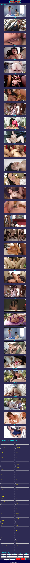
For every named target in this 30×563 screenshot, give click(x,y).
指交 (1, 503)
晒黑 (16, 523)
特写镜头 (2, 469)
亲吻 (1, 532)
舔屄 (16, 474)
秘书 (16, 486)
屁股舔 (17, 484)
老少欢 (17, 452)
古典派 (17, 542)
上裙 (16, 540)
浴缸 (1, 445)
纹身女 (17, 525)
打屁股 (17, 503)
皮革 (1, 537)
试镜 (1, 464)
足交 (1, 508)
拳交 (1, 506)
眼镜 (1, 513)
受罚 (16, 469)
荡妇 (16, 498)
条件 (10, 560)
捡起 (16, 459)
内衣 (1, 540)
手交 (1, 518)
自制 (1, 525)
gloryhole (2, 515)
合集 (1, 472)
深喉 (1, 479)
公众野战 (17, 467)
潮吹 (16, 508)
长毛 (1, 542)
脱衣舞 (17, 515)
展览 (1, 491)
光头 (1, 442)
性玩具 (17, 489)
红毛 (16, 479)
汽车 (1, 459)
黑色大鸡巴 (3, 447)
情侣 (1, 474)
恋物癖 (2, 498)
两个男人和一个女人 (4, 545)
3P (16, 530)
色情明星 (17, 464)
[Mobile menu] (1, 1)
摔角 (16, 549)
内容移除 (19, 560)
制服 (16, 537)
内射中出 (2, 476)
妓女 (16, 547)
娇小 (16, 457)
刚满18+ (17, 528)
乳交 (16, 532)
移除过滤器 (23, 559)
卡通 (1, 462)
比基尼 (2, 452)
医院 (1, 528)
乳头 (16, 445)
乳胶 (1, 535)
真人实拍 (17, 476)
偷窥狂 (17, 545)
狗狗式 (2, 481)
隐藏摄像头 (3, 520)
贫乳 (16, 501)
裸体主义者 (18, 447)
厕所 (16, 535)
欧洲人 (2, 486)
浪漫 (1, 484)
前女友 (2, 489)
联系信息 (6, 560)
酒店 (1, 530)
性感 (16, 491)
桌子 (16, 520)
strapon (17, 513)
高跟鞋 (2, 523)
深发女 (2, 457)
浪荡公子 (17, 518)
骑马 (16, 481)
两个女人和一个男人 (4, 501)
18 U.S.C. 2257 (14, 560)
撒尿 (16, 462)
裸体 (1, 549)
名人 (1, 467)
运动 (16, 506)
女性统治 (2, 496)
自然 (16, 442)
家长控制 (23, 560)
